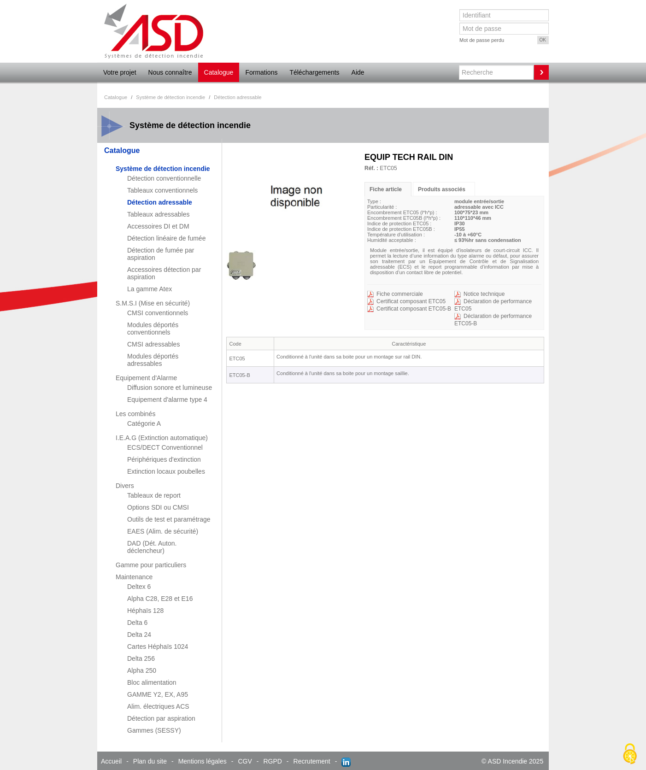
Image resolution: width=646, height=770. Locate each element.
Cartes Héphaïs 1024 (157, 646)
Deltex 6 (139, 586)
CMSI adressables (153, 344)
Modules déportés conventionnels (152, 328)
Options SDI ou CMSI (158, 507)
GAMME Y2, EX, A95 (157, 694)
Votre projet (119, 72)
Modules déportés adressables (152, 360)
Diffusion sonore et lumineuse (169, 387)
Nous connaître (170, 72)
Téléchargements (314, 72)
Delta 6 (137, 622)
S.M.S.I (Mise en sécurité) (153, 303)
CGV (245, 761)
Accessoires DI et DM (158, 226)
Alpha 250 (141, 670)
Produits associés (441, 189)
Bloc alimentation (151, 682)
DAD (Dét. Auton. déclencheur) (151, 547)
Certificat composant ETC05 (411, 301)
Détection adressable (159, 202)
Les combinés (135, 413)
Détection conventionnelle (164, 178)
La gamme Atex (149, 289)
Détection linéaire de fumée (166, 238)
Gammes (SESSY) (154, 730)
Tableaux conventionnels (162, 190)
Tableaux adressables (158, 214)
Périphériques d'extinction (164, 459)
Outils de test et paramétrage (169, 519)
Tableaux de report (154, 495)
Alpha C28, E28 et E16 (160, 598)
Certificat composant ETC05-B (413, 309)
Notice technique (484, 294)
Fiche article (386, 189)
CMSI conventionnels (157, 313)
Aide (358, 72)
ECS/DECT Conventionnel (165, 447)
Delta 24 (139, 634)
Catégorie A (144, 423)
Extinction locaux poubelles (166, 471)
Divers (125, 485)
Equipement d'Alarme (146, 378)
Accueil (111, 761)
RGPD (272, 761)
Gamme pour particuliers (151, 565)
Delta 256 (141, 658)
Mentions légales (202, 761)
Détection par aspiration (161, 718)
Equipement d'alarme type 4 (167, 399)
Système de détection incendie (163, 168)
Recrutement (312, 761)
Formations (261, 72)
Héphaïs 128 (145, 610)
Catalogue (219, 72)
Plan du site (150, 761)
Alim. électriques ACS (158, 706)
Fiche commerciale (399, 294)
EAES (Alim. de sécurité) (162, 531)
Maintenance (134, 577)
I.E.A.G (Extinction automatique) (162, 437)
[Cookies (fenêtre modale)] (630, 754)
